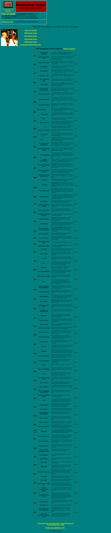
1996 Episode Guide (30, 33)
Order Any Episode (30, 30)
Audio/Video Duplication (66, 523)
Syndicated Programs (43, 523)
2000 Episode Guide (30, 42)
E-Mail (62, 524)
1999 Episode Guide (30, 39)
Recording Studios (55, 523)
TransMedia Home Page (53, 524)
